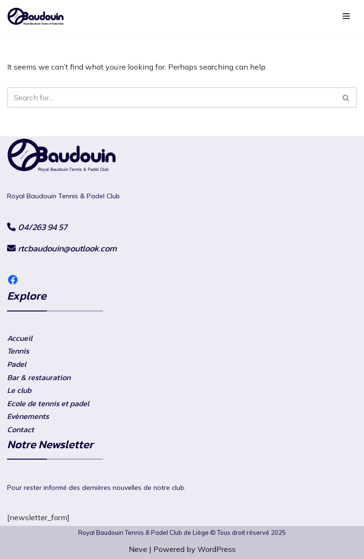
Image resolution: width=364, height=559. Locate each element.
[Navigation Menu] (346, 16)
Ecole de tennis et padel (48, 403)
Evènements (28, 416)
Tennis (18, 350)
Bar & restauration (39, 377)
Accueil (19, 338)
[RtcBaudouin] (35, 16)
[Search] (171, 97)
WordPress (216, 549)
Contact (20, 429)
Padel (16, 364)
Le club (19, 390)
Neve (138, 549)
